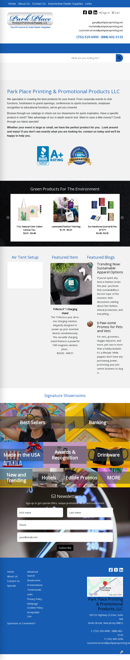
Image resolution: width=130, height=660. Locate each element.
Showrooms (33, 580)
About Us (24, 3)
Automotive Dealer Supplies (65, 3)
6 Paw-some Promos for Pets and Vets (110, 327)
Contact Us (39, 3)
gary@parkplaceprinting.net (107, 22)
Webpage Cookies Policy (35, 605)
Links (88, 3)
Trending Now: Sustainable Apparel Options (110, 268)
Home (12, 3)
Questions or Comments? (21, 623)
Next (122, 217)
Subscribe (65, 548)
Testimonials (34, 589)
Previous (8, 217)
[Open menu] (123, 48)
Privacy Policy (34, 599)
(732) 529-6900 (87, 37)
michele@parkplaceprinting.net (106, 26)
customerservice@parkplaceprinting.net (101, 30)
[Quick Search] (91, 58)
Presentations (35, 585)
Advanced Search (32, 573)
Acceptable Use (33, 614)
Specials (11, 585)
